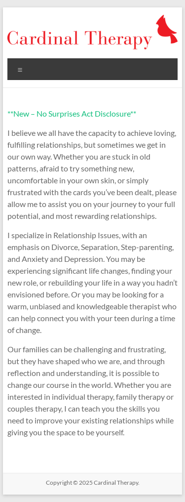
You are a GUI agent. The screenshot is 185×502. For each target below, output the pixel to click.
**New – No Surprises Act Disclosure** (71, 113)
